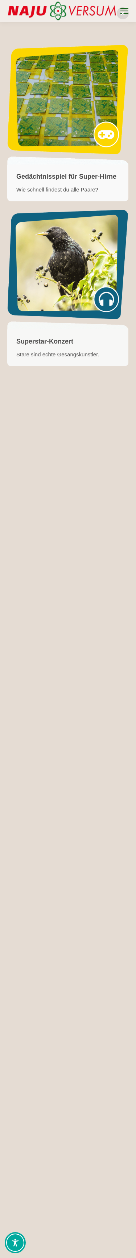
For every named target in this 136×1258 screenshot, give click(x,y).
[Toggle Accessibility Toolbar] (15, 1243)
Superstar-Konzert (44, 341)
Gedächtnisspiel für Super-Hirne (66, 176)
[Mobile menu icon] (124, 11)
